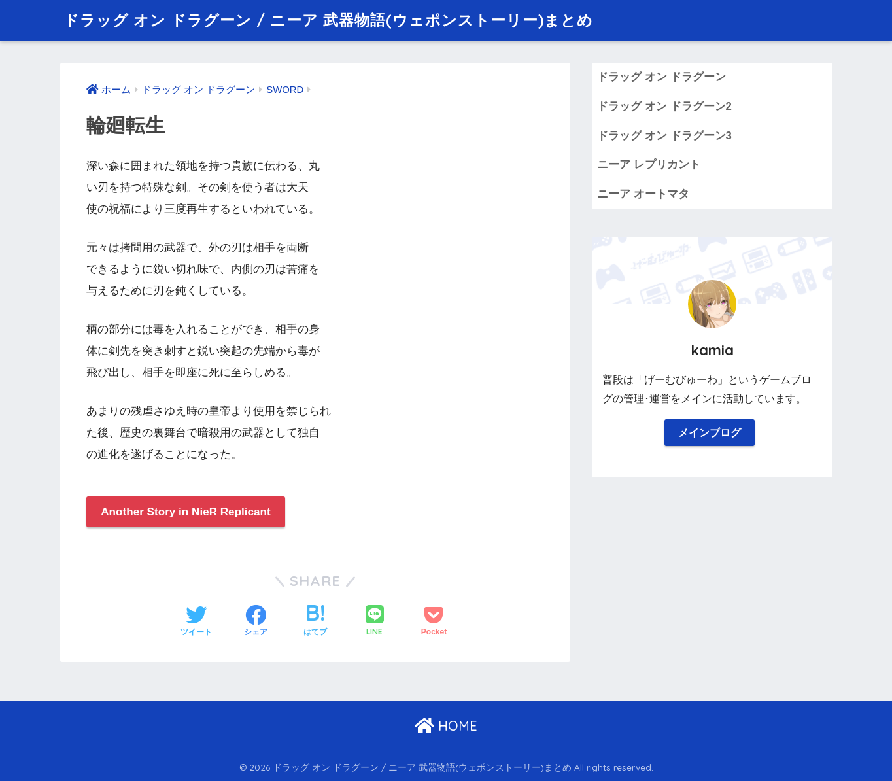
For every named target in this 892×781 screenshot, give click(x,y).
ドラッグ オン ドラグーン (661, 77)
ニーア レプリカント (648, 164)
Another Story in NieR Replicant (186, 512)
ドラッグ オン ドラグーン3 (664, 136)
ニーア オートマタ (643, 194)
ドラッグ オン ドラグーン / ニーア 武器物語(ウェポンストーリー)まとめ (328, 19)
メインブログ (709, 432)
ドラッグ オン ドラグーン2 (664, 106)
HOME (446, 726)
